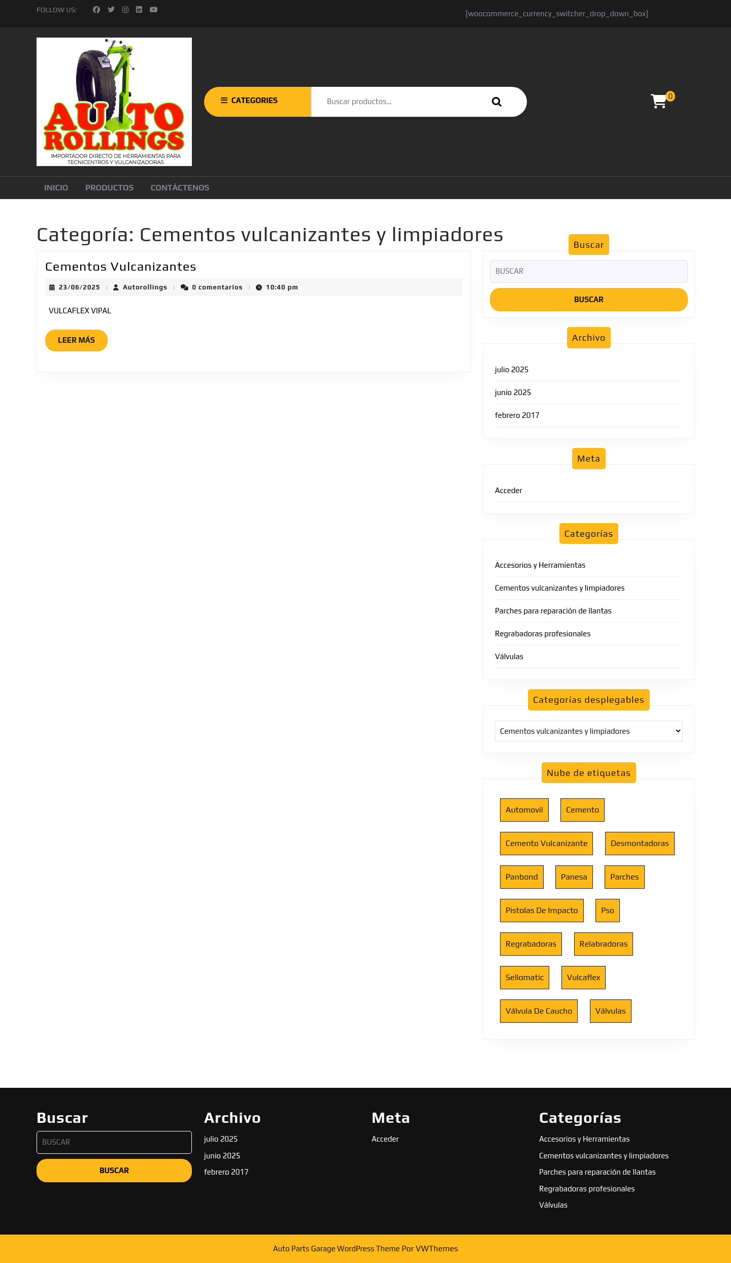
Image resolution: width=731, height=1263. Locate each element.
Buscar (494, 102)
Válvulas (509, 656)
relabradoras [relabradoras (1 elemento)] (604, 944)
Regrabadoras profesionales (543, 633)
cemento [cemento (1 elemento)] (582, 810)
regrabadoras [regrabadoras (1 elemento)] (531, 944)
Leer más (83, 342)
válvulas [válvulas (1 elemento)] (610, 1011)
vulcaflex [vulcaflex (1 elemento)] (584, 977)
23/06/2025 (80, 287)
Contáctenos (180, 187)
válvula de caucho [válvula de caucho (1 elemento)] (539, 1011)
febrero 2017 (517, 415)
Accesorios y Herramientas (540, 565)
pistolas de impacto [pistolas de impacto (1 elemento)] (542, 910)
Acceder (508, 490)
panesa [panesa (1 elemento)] (574, 877)
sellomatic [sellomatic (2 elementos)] (525, 977)
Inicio (56, 187)
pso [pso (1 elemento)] (607, 910)
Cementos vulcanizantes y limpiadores (560, 588)
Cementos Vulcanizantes (120, 266)
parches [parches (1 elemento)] (624, 877)
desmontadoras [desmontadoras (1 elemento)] (640, 843)
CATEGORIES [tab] (249, 100)
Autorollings (145, 287)
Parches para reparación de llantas (553, 610)
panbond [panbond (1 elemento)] (522, 877)
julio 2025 (511, 369)
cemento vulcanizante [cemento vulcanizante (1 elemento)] (546, 843)
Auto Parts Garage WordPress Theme (336, 1248)
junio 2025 (513, 392)
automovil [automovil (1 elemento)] (524, 810)
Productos (109, 187)
